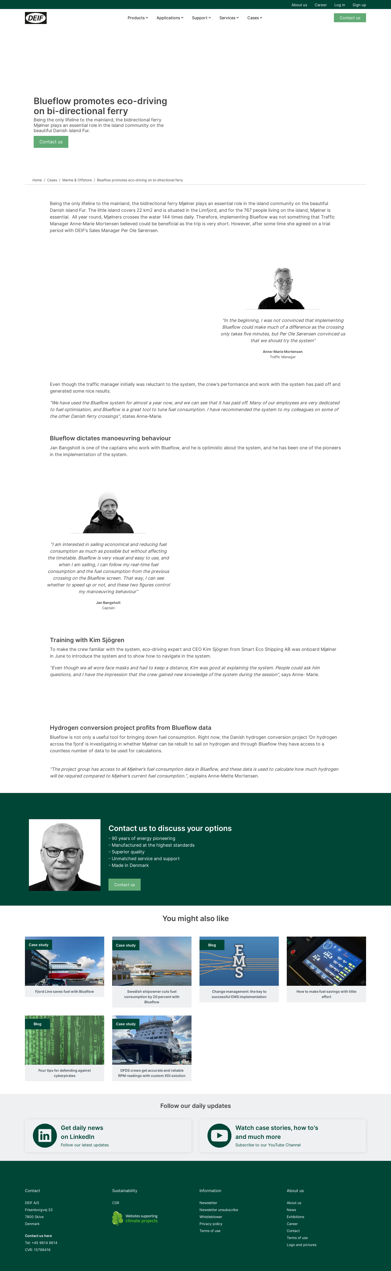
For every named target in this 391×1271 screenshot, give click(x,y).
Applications (168, 17)
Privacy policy (210, 1224)
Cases (253, 17)
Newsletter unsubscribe (218, 1210)
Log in (339, 4)
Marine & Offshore (77, 180)
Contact (293, 1231)
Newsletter (208, 1203)
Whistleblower (210, 1217)
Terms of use (209, 1231)
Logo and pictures (301, 1245)
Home (37, 180)
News (291, 1210)
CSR (115, 1203)
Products (136, 17)
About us (299, 4)
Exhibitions (295, 1217)
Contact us (350, 17)
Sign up (359, 4)
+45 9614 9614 (44, 1243)
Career (321, 4)
